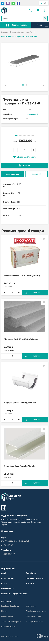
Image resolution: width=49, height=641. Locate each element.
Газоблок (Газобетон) (10, 606)
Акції (3, 573)
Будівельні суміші (33, 616)
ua (45, 3)
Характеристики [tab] (12, 174)
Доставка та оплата (34, 578)
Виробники (31, 573)
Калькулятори (7, 578)
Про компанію (7, 589)
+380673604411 (8, 554)
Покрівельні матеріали (36, 611)
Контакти (30, 583)
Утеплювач (31, 606)
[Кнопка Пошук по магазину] (45, 18)
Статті (4, 583)
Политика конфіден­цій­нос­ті (14, 594)
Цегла (4, 611)
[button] (23, 85)
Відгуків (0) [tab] (36, 174)
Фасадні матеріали (34, 621)
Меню (42, 25)
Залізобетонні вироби (11, 621)
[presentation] (5, 85)
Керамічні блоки (8, 627)
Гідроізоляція (7, 616)
